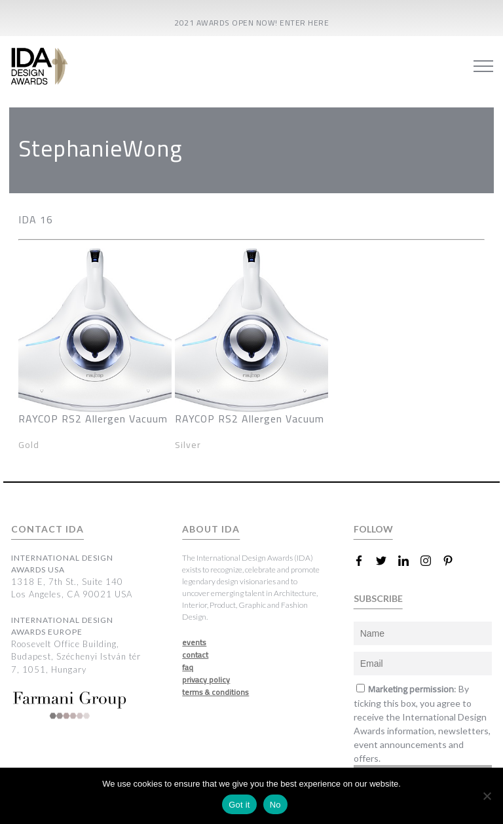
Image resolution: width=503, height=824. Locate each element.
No (275, 805)
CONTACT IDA (47, 528)
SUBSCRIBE (378, 598)
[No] (486, 795)
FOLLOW (373, 528)
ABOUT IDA (211, 528)
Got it (239, 805)
